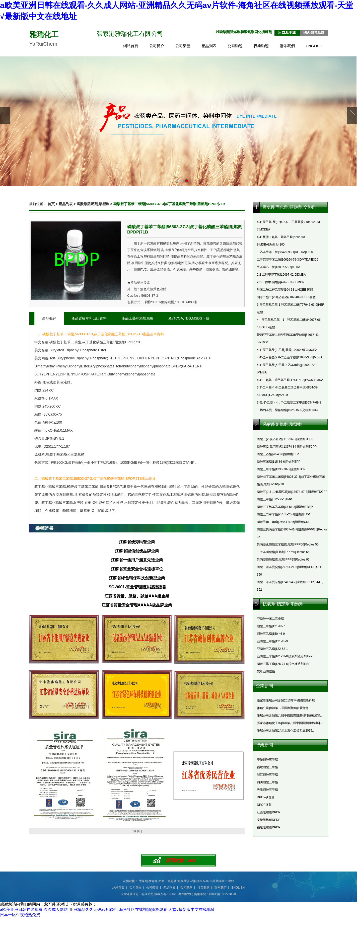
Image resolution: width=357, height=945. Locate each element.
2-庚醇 (230, 881)
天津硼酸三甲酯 (267, 790)
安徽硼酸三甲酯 (267, 759)
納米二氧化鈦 (168, 881)
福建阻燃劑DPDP (268, 827)
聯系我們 (287, 46)
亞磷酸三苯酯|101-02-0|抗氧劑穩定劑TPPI (285, 656)
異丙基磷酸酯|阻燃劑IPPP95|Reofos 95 (283, 559)
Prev (5, 115)
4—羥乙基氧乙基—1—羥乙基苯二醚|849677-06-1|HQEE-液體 (289, 323)
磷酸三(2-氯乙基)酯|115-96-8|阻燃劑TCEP (285, 439)
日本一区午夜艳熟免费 (20, 915)
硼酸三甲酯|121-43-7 (271, 626)
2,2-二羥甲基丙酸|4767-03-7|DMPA (280, 282)
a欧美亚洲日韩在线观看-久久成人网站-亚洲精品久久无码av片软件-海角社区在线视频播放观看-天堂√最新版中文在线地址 (107, 909)
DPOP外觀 (264, 805)
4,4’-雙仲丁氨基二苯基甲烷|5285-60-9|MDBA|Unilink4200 (281, 240)
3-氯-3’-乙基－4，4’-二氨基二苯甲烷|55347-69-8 (289, 402)
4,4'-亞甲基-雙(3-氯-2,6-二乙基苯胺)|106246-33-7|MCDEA (289, 225)
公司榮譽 (182, 46)
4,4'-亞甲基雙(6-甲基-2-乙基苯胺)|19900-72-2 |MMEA (287, 368)
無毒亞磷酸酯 (266, 671)
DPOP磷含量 (265, 797)
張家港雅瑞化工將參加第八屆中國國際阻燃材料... (290, 723)
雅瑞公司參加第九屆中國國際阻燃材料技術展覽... (290, 715)
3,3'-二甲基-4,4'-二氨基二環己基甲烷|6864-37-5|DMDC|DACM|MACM (287, 391)
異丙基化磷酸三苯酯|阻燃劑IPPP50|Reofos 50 (288, 544)
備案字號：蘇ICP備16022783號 (215, 894)
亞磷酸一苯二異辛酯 (270, 618)
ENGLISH (314, 46)
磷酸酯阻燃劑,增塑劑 (93, 204)
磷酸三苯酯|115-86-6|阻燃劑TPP (279, 461)
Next (352, 115)
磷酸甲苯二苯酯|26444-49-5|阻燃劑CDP (283, 522)
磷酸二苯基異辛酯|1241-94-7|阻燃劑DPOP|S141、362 (291, 585)
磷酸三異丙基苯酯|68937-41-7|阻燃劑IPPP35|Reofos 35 (292, 533)
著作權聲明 (185, 894)
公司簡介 (156, 46)
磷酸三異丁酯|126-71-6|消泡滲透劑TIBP (283, 664)
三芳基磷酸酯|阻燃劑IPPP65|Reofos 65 (283, 552)
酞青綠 (153, 881)
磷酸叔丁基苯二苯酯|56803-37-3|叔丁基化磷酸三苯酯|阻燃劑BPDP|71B (291, 480)
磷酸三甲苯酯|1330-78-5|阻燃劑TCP (281, 469)
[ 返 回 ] (137, 831)
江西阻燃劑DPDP (268, 812)
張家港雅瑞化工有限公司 (137, 894)
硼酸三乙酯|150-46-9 (271, 634)
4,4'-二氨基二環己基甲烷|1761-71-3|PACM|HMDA (290, 380)
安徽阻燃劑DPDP (268, 820)
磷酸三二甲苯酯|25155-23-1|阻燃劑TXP (283, 514)
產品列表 (209, 46)
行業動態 (261, 46)
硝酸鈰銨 (196, 881)
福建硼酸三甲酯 (267, 767)
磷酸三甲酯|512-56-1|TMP (274, 499)
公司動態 (235, 46)
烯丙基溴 (183, 881)
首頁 (51, 204)
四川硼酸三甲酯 (267, 782)
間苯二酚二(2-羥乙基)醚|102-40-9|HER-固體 (286, 297)
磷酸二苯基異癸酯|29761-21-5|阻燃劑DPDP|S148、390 (291, 570)
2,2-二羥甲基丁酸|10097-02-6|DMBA (281, 274)
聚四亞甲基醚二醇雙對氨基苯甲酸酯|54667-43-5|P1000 (288, 338)
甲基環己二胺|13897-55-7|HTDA (278, 267)
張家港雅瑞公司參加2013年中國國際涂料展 (286, 700)
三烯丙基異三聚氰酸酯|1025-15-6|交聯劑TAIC (287, 410)
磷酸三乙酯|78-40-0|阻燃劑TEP (278, 454)
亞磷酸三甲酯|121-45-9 (272, 641)
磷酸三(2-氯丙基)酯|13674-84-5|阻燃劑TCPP (287, 446)
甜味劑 (143, 881)
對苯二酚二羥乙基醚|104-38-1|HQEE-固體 (285, 289)
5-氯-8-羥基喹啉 (214, 881)
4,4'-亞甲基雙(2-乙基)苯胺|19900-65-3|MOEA (287, 350)
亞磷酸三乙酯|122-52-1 (272, 649)
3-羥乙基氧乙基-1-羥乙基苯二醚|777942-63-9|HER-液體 (291, 308)
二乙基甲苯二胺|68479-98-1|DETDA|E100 (285, 252)
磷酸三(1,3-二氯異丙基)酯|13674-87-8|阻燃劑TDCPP (292, 492)
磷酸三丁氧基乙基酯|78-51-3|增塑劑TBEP (285, 507)
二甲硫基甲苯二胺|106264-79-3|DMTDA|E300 (287, 259)
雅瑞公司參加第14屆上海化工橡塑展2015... (286, 730)
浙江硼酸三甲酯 (267, 774)
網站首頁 (130, 46)
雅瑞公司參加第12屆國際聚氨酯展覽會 (282, 708)
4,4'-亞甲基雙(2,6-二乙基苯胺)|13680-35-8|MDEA (290, 357)
